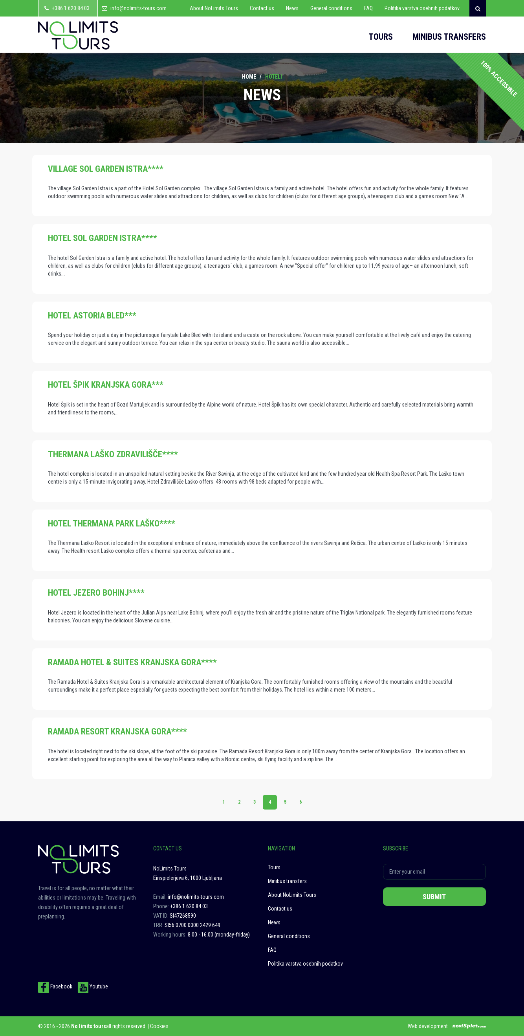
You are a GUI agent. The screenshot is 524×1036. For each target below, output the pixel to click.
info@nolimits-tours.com (138, 8)
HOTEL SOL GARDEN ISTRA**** (102, 238)
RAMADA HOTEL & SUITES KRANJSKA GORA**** (132, 662)
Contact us (262, 8)
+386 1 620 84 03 (71, 8)
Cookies (159, 1026)
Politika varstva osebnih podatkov (422, 8)
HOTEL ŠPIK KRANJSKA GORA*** (105, 385)
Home (249, 77)
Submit (434, 896)
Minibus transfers (449, 37)
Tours (380, 37)
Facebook (55, 986)
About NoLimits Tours (214, 8)
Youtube (92, 986)
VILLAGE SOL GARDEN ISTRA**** (105, 169)
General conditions (331, 8)
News (292, 8)
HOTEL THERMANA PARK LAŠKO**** (111, 523)
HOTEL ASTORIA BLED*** (92, 315)
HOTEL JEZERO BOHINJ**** (96, 593)
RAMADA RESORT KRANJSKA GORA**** (117, 731)
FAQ (368, 8)
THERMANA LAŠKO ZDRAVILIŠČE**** (113, 454)
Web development (428, 1026)
